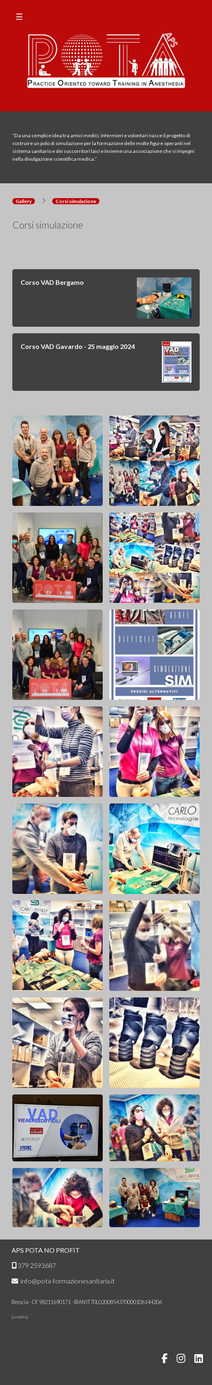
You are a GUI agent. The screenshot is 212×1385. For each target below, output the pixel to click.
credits (20, 1316)
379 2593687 (34, 1265)
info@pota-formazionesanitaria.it (63, 1281)
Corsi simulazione (75, 201)
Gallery (24, 201)
